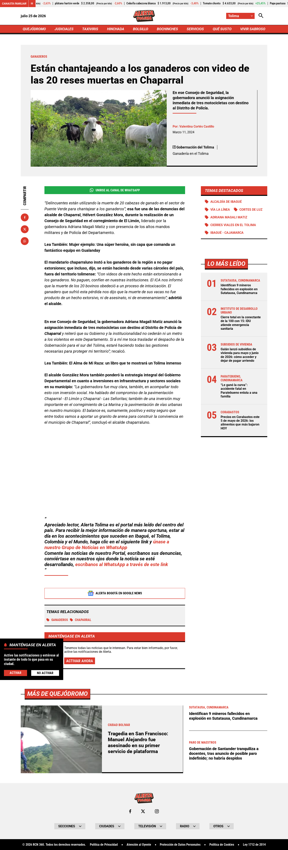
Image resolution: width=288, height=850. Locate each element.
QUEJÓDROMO (34, 29)
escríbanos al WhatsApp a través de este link (121, 564)
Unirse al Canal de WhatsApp (115, 190)
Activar (15, 673)
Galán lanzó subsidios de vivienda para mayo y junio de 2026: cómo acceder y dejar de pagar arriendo (240, 355)
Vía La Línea (220, 209)
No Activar (45, 673)
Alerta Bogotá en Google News (115, 593)
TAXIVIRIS (90, 29)
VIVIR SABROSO (252, 29)
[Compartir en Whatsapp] (25, 241)
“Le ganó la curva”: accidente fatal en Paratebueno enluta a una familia (239, 390)
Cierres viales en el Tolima (233, 225)
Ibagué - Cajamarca (227, 233)
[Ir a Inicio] (144, 16)
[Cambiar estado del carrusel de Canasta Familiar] (32, 3)
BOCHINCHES (167, 29)
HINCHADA (115, 29)
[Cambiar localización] (240, 16)
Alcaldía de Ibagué (226, 202)
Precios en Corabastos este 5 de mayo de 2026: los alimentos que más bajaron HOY (240, 422)
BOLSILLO (140, 29)
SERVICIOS (195, 29)
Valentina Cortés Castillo (196, 126)
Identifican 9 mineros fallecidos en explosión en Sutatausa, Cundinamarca (239, 289)
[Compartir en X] (25, 229)
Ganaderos (57, 620)
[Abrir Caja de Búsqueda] (261, 16)
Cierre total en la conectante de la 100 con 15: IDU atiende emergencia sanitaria (241, 323)
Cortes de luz (251, 209)
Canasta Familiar (14, 3)
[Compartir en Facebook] (25, 217)
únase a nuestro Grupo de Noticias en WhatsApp (106, 544)
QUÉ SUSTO (222, 29)
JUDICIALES (64, 29)
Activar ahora (79, 661)
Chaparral (80, 620)
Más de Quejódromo (57, 832)
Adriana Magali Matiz (228, 217)
